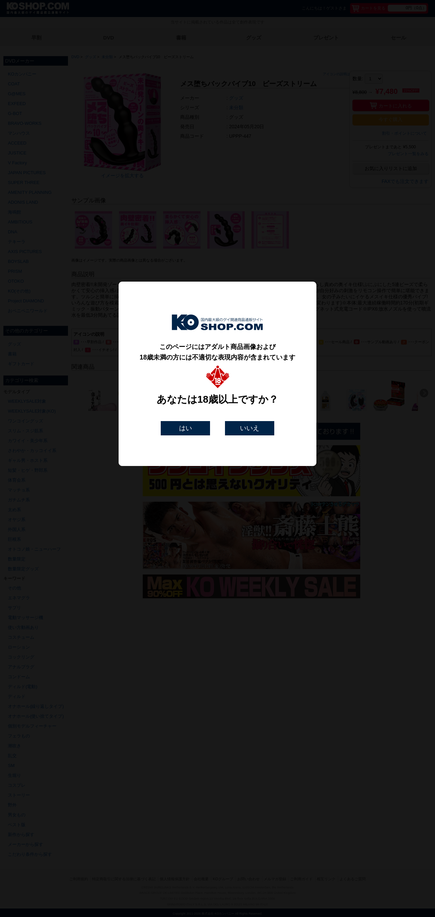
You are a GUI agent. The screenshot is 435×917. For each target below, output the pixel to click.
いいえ (249, 428)
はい (185, 428)
